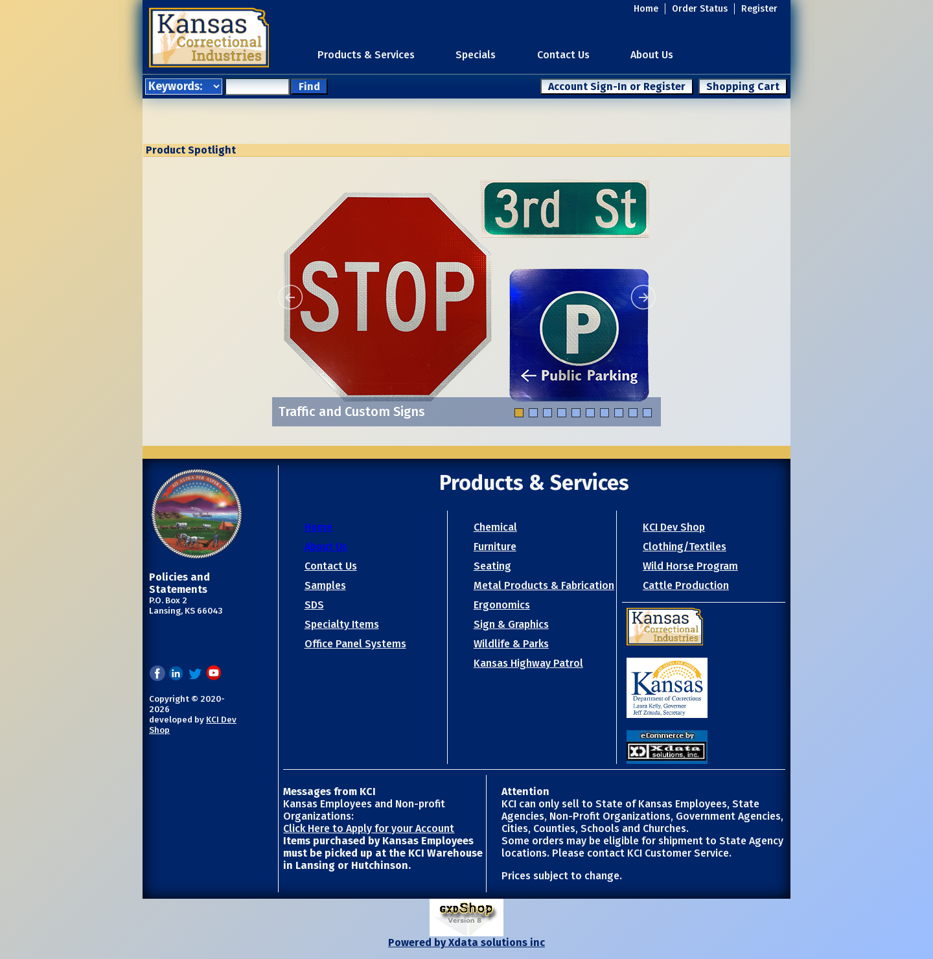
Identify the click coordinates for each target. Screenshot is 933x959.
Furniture (495, 546)
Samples (325, 585)
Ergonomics (502, 605)
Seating (492, 566)
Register (759, 8)
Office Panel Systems (355, 644)
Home (646, 8)
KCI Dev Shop (674, 527)
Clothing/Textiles (684, 546)
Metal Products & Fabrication (544, 585)
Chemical (495, 527)
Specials (475, 55)
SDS (314, 605)
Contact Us (563, 55)
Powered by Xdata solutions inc (466, 942)
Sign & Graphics (511, 624)
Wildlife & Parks (511, 644)
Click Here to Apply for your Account (368, 828)
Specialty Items (342, 624)
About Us (651, 55)
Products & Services (366, 55)
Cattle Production (686, 585)
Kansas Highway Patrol (528, 663)
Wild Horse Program (690, 566)
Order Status (700, 8)
